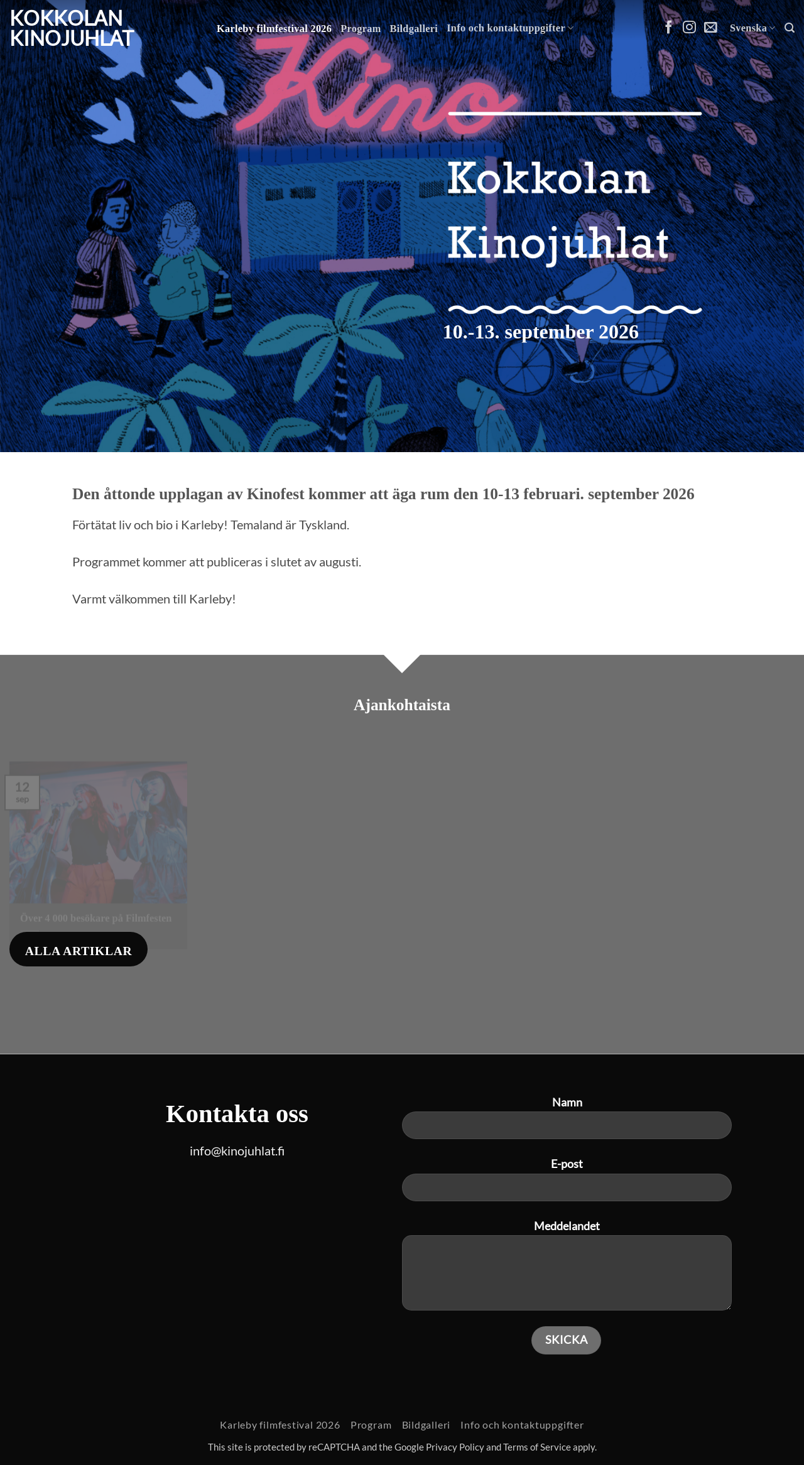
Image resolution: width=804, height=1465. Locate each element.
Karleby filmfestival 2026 (274, 29)
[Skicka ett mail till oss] (710, 28)
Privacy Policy (455, 1447)
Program (360, 29)
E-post (567, 1184)
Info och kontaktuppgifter (510, 28)
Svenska (753, 28)
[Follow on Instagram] (689, 28)
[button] (790, 28)
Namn (567, 1122)
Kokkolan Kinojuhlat (71, 28)
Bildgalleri (414, 29)
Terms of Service (537, 1447)
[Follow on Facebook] (668, 28)
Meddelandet (567, 1270)
